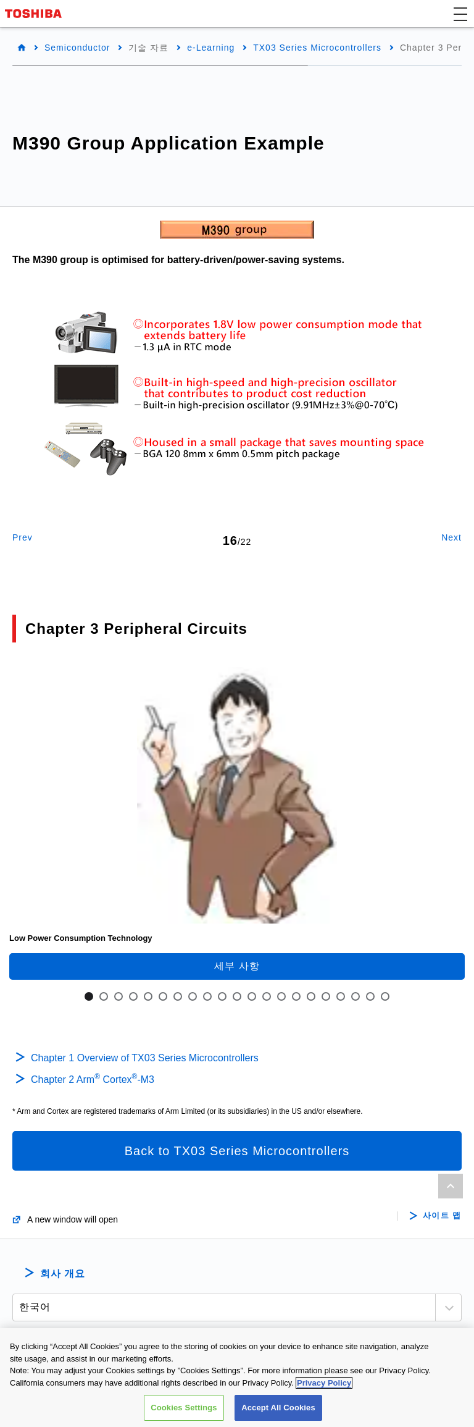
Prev (22, 537)
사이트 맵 (442, 1215)
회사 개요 (62, 1273)
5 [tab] (148, 996)
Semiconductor (77, 48)
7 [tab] (177, 996)
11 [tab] (237, 996)
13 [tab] (266, 996)
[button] (460, 13)
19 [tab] (355, 996)
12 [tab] (251, 996)
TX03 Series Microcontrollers (317, 48)
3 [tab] (118, 996)
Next (451, 537)
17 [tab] (326, 996)
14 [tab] (281, 996)
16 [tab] (311, 996)
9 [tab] (207, 996)
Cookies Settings (184, 1409)
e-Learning (211, 48)
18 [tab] (340, 996)
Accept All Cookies (278, 1409)
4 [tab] (133, 996)
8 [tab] (192, 996)
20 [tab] (370, 996)
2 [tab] (103, 996)
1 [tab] (89, 996)
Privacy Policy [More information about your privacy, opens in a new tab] (324, 1384)
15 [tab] (296, 996)
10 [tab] (222, 996)
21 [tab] (385, 996)
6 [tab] (163, 996)
